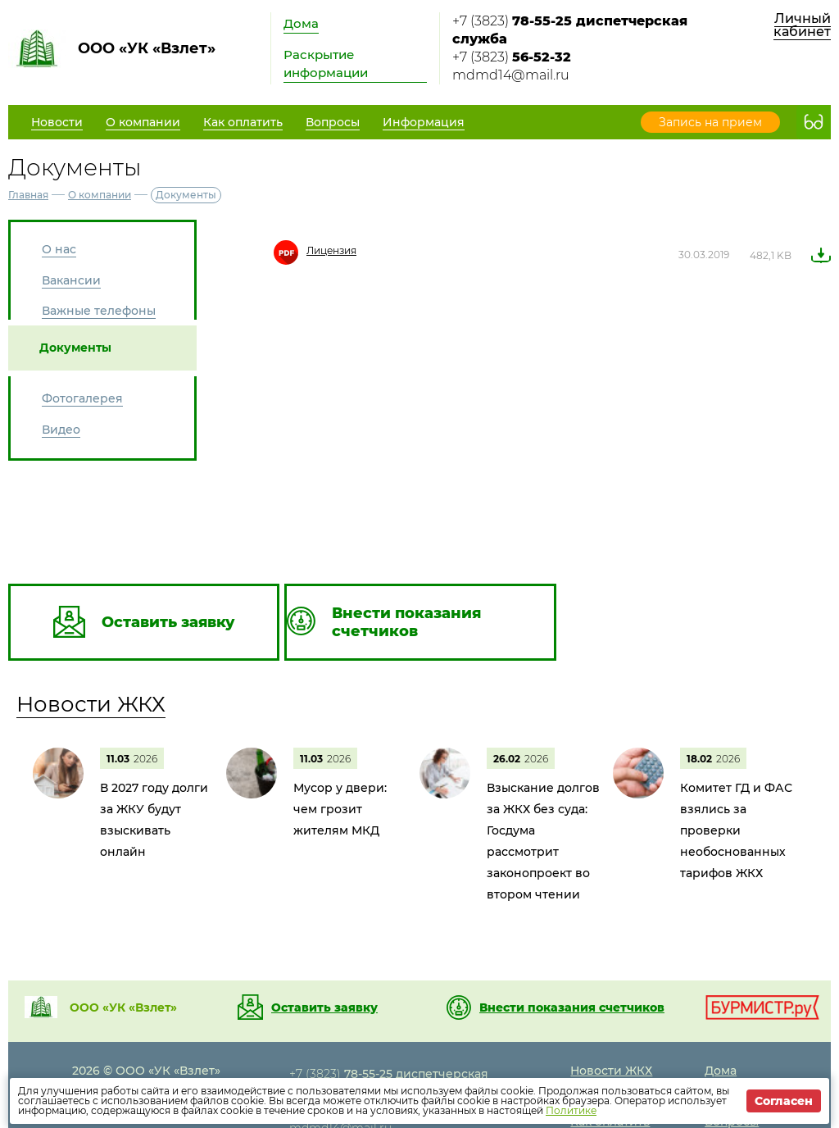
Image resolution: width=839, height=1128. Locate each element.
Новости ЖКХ (91, 704)
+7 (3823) (569, 30)
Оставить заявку (324, 1007)
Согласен (784, 1101)
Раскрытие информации (325, 63)
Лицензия (331, 250)
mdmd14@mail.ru (510, 75)
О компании (99, 195)
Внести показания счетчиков (571, 1007)
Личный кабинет (802, 25)
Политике (571, 1110)
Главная (28, 195)
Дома (301, 23)
